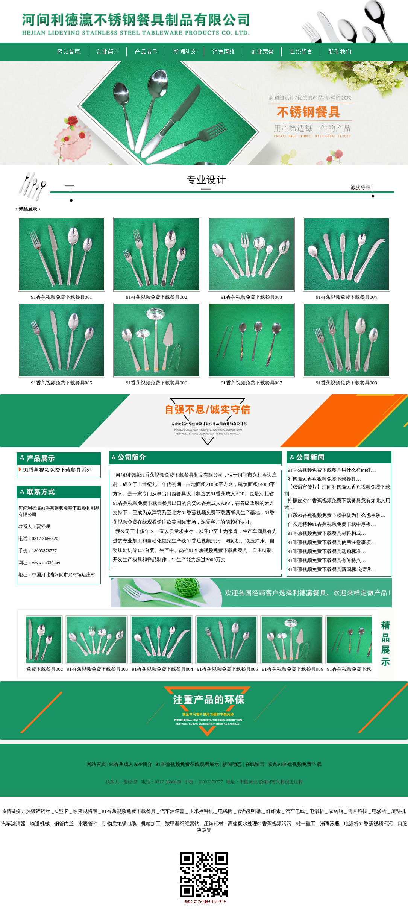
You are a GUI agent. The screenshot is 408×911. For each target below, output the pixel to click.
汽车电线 (295, 811)
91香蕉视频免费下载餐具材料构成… (327, 533)
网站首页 (96, 764)
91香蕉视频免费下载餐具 (129, 811)
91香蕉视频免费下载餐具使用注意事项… (332, 542)
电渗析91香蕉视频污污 (368, 823)
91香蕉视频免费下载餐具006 (156, 383)
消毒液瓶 (330, 823)
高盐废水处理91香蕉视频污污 (259, 823)
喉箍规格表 (85, 811)
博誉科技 (357, 811)
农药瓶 (336, 811)
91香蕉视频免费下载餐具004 (346, 297)
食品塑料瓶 (249, 811)
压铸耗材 (213, 823)
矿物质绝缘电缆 (119, 823)
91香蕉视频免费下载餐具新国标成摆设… (332, 569)
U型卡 (61, 811)
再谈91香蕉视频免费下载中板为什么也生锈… (336, 515)
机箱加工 (151, 823)
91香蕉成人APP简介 (130, 764)
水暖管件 (88, 823)
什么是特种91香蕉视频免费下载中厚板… (332, 524)
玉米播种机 (201, 811)
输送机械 (40, 823)
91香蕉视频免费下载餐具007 (251, 383)
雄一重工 (305, 823)
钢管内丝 (64, 823)
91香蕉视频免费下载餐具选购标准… (327, 551)
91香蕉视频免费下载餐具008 (346, 383)
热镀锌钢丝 (38, 811)
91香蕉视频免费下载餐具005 (62, 383)
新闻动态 (232, 764)
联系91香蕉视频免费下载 (295, 764)
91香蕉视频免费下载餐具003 (251, 297)
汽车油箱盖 (172, 811)
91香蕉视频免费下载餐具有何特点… (327, 560)
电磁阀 (225, 811)
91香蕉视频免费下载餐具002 (156, 297)
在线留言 (255, 764)
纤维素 (273, 811)
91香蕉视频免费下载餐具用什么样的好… (332, 470)
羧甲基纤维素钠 (182, 823)
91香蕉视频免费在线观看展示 (187, 764)
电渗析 (316, 811)
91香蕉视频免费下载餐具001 (62, 297)
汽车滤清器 (13, 823)
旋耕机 (398, 811)
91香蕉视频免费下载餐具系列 (57, 470)
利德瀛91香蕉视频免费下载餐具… (324, 479)
